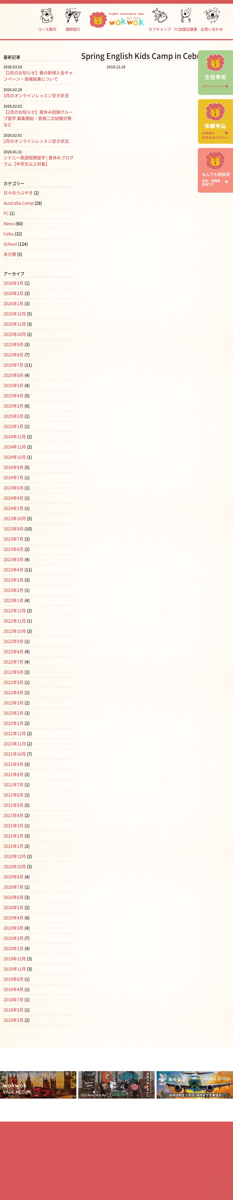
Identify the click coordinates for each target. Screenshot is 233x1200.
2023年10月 (14, 518)
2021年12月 (14, 733)
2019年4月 (13, 989)
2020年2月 (13, 938)
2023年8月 (13, 529)
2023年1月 (13, 600)
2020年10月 (14, 867)
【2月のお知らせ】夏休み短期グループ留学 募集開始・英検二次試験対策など (38, 118)
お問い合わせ (212, 19)
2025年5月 (13, 385)
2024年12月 (14, 437)
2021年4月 (13, 815)
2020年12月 (14, 856)
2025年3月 (13, 406)
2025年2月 (13, 416)
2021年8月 (13, 774)
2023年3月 (13, 580)
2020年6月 (13, 897)
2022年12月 (14, 611)
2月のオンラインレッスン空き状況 (36, 141)
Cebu (8, 234)
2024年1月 (13, 508)
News (8, 223)
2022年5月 (13, 682)
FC (6, 213)
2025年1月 (13, 426)
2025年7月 (13, 365)
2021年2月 (13, 836)
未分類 (9, 254)
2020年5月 (13, 907)
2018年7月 (13, 1000)
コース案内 (47, 19)
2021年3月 (13, 826)
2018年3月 (13, 1020)
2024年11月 (14, 447)
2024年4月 (13, 498)
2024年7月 (13, 478)
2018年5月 (13, 1010)
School (10, 244)
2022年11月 (14, 621)
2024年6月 (13, 488)
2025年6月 (13, 375)
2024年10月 (14, 457)
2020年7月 (13, 887)
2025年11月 (14, 324)
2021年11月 (14, 744)
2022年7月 (13, 662)
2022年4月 (13, 693)
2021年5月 (13, 805)
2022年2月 (13, 713)
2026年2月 (13, 293)
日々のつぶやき (18, 193)
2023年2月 (13, 590)
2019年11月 (14, 969)
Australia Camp (18, 203)
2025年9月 (13, 344)
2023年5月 (13, 559)
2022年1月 (13, 723)
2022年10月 (14, 631)
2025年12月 (14, 314)
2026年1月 (13, 304)
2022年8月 (13, 652)
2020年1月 (13, 948)
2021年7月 (13, 785)
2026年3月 (13, 283)
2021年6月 (13, 795)
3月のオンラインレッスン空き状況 (36, 96)
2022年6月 (13, 672)
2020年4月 (13, 918)
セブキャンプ (160, 19)
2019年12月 (14, 959)
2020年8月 (13, 877)
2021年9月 (13, 764)
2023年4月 (13, 570)
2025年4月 (13, 396)
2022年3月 (13, 703)
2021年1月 (13, 846)
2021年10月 (14, 754)
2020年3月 (13, 928)
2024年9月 (13, 467)
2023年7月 (13, 539)
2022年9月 (13, 641)
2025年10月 (14, 334)
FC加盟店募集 (185, 19)
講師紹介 (73, 19)
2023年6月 (13, 549)
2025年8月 (13, 355)
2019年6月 (13, 979)
